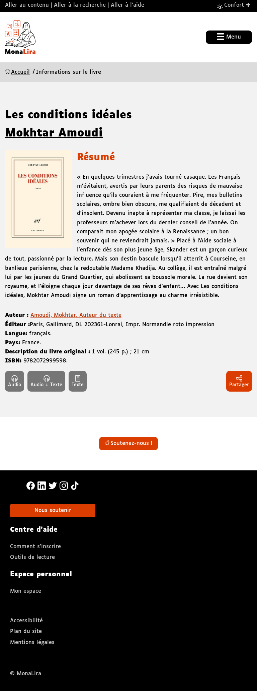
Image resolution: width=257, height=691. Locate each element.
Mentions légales (32, 642)
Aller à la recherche (80, 5)
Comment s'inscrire (35, 547)
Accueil (20, 72)
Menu (229, 36)
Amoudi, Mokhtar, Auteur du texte (75, 315)
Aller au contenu (27, 5)
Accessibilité (26, 621)
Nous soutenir (52, 510)
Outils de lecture (32, 557)
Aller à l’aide (127, 5)
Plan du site (26, 631)
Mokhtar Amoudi (54, 133)
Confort (237, 4)
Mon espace (25, 591)
